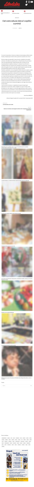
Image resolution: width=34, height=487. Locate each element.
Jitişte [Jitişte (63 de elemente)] (2, 441)
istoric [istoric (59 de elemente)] (27, 439)
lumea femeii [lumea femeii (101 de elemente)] (10, 441)
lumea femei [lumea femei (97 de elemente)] (6, 441)
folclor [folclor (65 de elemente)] (19, 439)
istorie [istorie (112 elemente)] (30, 439)
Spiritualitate (17, 17)
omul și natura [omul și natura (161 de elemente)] (22, 441)
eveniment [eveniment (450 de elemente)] (6, 439)
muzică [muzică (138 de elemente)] (13, 441)
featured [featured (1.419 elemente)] (13, 439)
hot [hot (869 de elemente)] (21, 439)
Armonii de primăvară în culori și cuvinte (8, 345)
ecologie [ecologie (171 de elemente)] (3, 439)
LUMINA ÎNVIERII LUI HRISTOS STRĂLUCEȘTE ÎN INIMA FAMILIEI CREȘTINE (15, 180)
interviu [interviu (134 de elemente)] (24, 439)
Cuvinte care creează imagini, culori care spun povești (11, 213)
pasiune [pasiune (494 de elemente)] (30, 441)
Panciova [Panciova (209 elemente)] (27, 441)
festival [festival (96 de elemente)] (16, 439)
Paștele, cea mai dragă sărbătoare (7, 312)
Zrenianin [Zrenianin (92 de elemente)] (3, 446)
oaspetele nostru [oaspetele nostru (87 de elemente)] (17, 441)
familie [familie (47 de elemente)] (9, 439)
